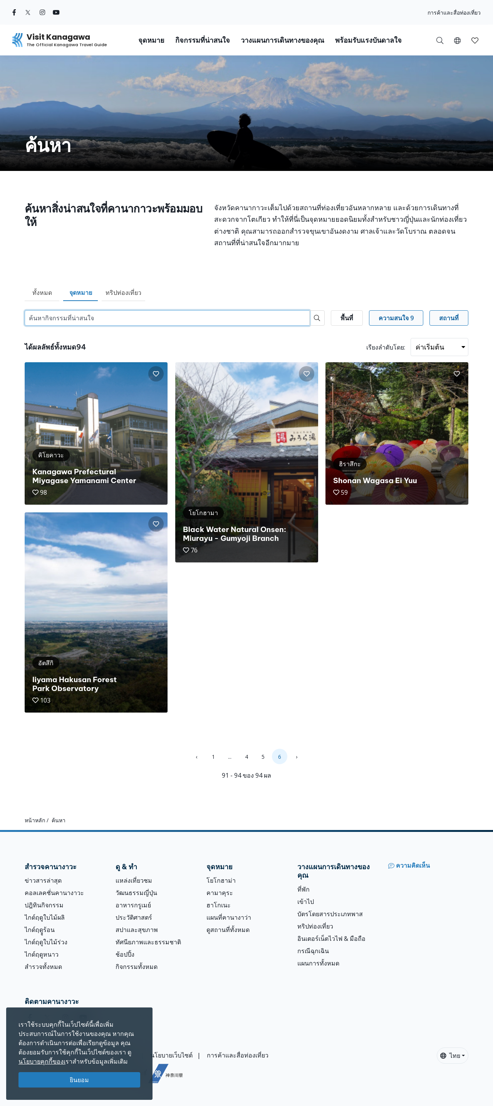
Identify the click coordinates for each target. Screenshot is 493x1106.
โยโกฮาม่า (221, 880)
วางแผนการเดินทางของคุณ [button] (282, 40)
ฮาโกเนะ (218, 905)
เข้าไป (305, 901)
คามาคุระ (219, 892)
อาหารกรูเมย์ (133, 905)
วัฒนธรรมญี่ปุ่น (136, 892)
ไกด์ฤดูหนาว (42, 954)
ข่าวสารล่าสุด (43, 880)
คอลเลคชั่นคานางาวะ (54, 892)
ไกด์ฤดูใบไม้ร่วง (46, 942)
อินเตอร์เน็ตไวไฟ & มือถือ (331, 938)
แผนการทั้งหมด (318, 963)
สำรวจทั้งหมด (43, 966)
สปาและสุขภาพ (137, 929)
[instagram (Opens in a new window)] (42, 12)
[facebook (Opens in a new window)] (14, 12)
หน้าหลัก (35, 820)
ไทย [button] (450, 1055)
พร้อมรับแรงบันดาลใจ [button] (368, 40)
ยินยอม (79, 1080)
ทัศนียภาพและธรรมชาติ (148, 942)
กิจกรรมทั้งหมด (137, 966)
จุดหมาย (80, 292)
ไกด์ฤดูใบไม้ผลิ (45, 917)
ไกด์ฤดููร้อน (40, 929)
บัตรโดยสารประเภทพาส (330, 914)
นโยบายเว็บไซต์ (171, 1055)
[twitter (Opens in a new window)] (27, 12)
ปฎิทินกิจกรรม (44, 905)
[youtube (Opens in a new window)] (56, 12)
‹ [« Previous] (196, 756)
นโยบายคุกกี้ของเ (41, 1061)
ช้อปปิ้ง (125, 954)
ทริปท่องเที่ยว (123, 292)
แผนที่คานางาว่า (228, 917)
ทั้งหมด (42, 292)
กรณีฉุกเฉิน (313, 951)
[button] (457, 40)
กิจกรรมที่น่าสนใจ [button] (202, 40)
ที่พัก (303, 889)
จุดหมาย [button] (151, 40)
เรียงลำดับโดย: (385, 347)
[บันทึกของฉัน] (475, 40)
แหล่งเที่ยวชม (134, 880)
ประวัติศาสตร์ (134, 917)
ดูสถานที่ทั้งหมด (228, 929)
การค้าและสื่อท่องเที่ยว (454, 12)
